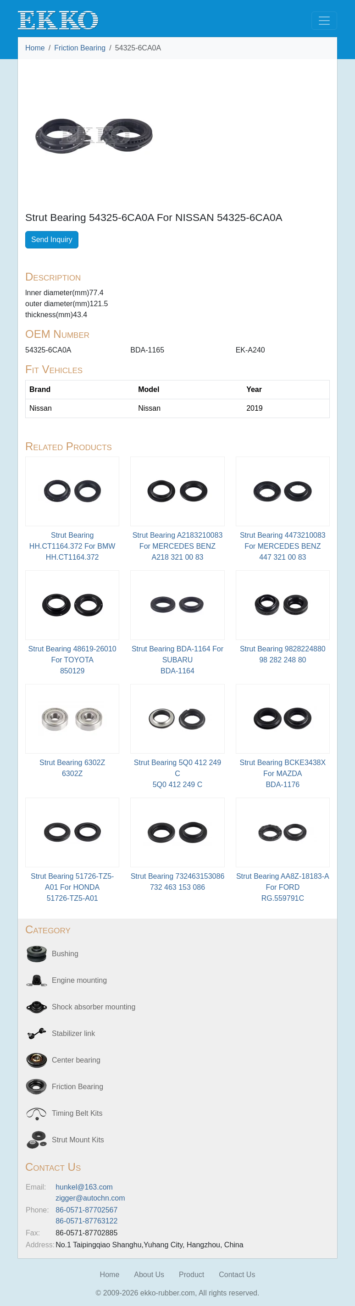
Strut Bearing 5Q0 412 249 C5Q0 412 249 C (177, 773)
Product (191, 1274)
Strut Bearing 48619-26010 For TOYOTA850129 (72, 660)
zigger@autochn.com (90, 1198)
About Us (149, 1274)
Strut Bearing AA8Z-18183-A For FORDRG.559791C (282, 887)
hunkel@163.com (84, 1187)
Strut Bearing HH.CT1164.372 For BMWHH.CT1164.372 (72, 546)
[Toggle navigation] (324, 20)
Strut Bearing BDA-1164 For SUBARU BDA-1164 (177, 660)
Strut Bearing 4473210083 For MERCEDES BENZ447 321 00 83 (283, 546)
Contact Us (237, 1274)
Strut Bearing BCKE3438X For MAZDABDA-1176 (282, 773)
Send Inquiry (51, 239)
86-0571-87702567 (86, 1210)
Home (35, 48)
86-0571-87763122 (86, 1221)
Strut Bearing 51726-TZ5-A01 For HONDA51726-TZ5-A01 (72, 887)
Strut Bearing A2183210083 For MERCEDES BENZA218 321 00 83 (178, 546)
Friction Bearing (79, 48)
